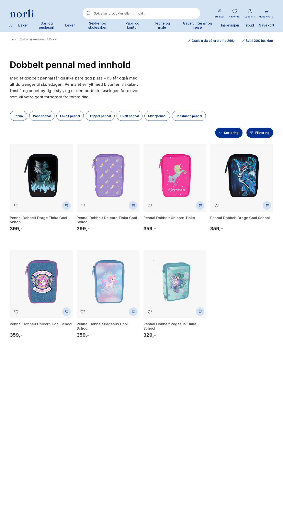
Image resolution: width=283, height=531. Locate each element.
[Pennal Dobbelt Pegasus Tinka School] (174, 279)
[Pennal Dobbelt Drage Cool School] (241, 172)
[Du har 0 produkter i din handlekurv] (266, 13)
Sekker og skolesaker (32, 39)
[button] (235, 13)
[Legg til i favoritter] (16, 205)
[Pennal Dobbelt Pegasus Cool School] (108, 279)
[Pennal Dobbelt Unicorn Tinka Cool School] (108, 172)
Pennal (53, 39)
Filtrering (262, 133)
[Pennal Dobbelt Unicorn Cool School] (41, 279)
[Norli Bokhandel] (22, 13)
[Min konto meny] (249, 13)
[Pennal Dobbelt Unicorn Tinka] (174, 172)
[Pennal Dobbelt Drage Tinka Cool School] (41, 172)
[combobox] (141, 13)
